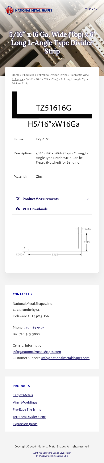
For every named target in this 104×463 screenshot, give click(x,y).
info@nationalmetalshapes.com (37, 352)
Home (15, 75)
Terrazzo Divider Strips (52, 75)
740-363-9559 (34, 328)
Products (28, 75)
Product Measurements (37, 199)
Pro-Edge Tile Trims (27, 409)
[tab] (52, 199)
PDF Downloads (32, 209)
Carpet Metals (23, 395)
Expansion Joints (25, 424)
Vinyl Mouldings (25, 402)
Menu (93, 8)
